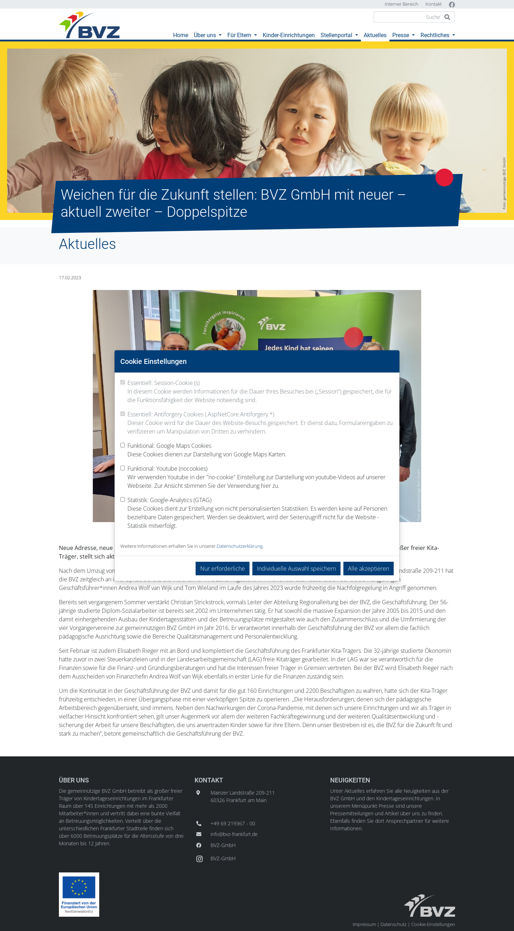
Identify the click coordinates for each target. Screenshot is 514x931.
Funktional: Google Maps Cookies (206, 450)
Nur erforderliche (222, 568)
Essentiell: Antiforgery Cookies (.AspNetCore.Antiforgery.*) (260, 423)
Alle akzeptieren (368, 568)
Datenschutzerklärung (240, 546)
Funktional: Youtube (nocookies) (260, 477)
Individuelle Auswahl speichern (296, 568)
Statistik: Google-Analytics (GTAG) (260, 513)
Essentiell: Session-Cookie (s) (260, 391)
